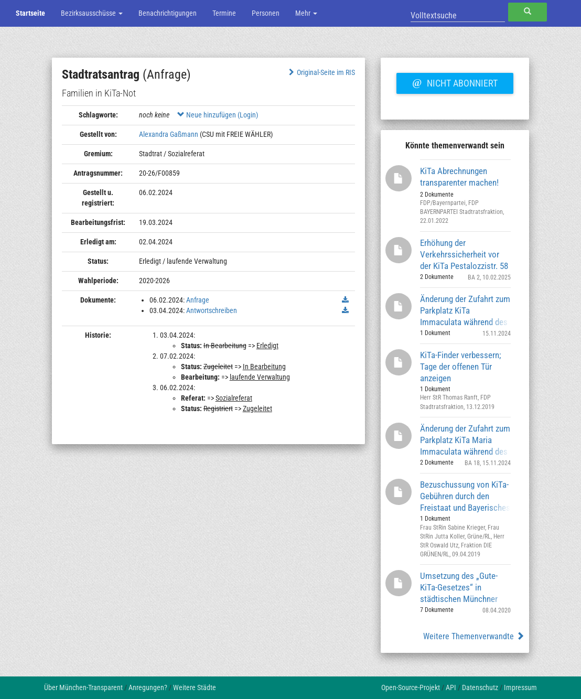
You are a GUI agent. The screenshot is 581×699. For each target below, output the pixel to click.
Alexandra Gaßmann (168, 134)
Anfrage (197, 300)
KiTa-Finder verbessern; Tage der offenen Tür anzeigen (460, 366)
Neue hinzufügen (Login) (217, 115)
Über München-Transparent (83, 687)
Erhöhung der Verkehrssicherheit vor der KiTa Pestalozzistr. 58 (464, 254)
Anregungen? (147, 687)
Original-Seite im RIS (320, 72)
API (451, 687)
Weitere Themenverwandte (473, 636)
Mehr (306, 13)
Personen (265, 13)
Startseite (30, 13)
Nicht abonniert (454, 82)
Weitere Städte (194, 687)
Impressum (520, 687)
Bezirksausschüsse (92, 13)
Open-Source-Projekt (410, 687)
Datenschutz (480, 687)
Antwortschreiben (211, 310)
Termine (224, 13)
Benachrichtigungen (167, 13)
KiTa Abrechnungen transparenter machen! (459, 177)
